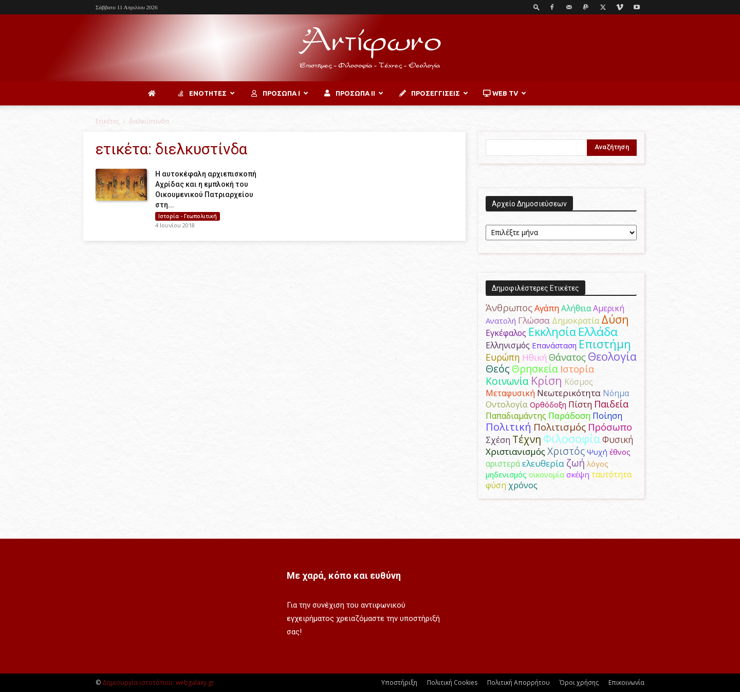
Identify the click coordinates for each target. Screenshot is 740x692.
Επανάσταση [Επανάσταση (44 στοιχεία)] (554, 345)
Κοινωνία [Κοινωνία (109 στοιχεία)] (507, 381)
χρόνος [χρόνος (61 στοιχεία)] (523, 485)
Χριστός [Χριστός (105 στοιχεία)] (566, 451)
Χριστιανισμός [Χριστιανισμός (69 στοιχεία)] (515, 451)
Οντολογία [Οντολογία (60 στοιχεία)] (507, 404)
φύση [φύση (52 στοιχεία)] (496, 485)
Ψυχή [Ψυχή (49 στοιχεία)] (597, 452)
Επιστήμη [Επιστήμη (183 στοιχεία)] (605, 343)
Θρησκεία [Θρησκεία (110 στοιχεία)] (535, 369)
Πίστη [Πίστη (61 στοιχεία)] (580, 404)
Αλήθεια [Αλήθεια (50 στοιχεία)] (576, 308)
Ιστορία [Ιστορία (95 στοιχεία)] (577, 368)
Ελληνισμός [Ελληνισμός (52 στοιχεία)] (508, 345)
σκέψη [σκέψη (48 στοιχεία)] (577, 474)
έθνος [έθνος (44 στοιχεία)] (620, 452)
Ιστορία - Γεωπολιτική (187, 216)
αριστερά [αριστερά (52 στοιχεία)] (503, 463)
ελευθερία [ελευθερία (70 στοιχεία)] (543, 463)
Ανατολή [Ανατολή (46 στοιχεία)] (501, 320)
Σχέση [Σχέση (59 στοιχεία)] (498, 440)
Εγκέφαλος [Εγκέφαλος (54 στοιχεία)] (506, 333)
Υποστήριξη (399, 682)
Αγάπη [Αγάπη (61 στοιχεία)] (546, 308)
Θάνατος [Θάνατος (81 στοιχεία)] (567, 357)
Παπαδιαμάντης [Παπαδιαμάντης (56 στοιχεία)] (516, 415)
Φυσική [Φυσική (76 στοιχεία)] (618, 439)
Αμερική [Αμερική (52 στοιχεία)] (608, 308)
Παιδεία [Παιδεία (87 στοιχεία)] (611, 404)
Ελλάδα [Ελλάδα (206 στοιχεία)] (598, 332)
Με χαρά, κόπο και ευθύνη (344, 575)
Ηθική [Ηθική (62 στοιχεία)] (534, 357)
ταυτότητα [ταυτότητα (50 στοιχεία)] (611, 474)
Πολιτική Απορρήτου (518, 682)
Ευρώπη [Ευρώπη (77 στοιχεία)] (503, 357)
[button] (536, 7)
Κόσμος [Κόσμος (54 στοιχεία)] (578, 381)
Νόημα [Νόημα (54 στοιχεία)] (616, 393)
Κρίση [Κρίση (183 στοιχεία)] (546, 380)
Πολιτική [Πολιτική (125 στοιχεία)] (508, 427)
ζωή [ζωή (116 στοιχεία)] (575, 463)
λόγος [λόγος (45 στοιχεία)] (597, 463)
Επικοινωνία (626, 682)
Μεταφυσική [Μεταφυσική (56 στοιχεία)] (510, 393)
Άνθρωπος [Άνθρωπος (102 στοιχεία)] (509, 307)
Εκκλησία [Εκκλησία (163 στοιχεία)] (552, 331)
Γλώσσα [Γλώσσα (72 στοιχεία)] (534, 320)
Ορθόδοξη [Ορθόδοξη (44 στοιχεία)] (548, 404)
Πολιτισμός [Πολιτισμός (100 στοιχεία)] (559, 427)
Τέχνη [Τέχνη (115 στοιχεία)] (526, 439)
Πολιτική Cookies (452, 682)
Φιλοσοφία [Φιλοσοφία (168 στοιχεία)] (571, 438)
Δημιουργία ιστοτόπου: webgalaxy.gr (158, 682)
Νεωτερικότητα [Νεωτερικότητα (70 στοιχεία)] (569, 393)
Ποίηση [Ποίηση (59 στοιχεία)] (607, 415)
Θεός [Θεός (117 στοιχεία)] (498, 369)
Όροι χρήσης (579, 682)
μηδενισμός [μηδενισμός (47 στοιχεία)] (506, 474)
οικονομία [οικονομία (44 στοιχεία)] (546, 474)
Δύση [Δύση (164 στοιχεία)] (615, 319)
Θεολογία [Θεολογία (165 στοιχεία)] (612, 356)
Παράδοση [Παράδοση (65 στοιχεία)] (569, 415)
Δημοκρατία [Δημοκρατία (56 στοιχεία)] (575, 320)
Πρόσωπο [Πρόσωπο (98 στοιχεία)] (610, 427)
